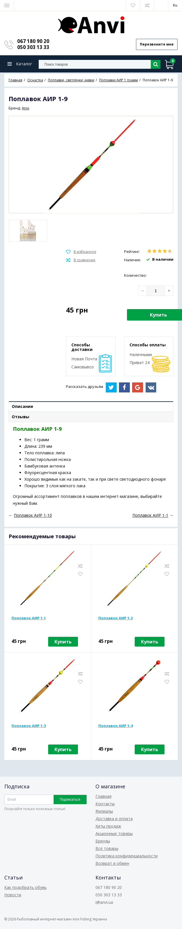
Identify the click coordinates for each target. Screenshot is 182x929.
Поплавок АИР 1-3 (28, 725)
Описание (22, 406)
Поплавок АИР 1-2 (115, 617)
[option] (28, 231)
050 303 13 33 (33, 47)
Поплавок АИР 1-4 (115, 725)
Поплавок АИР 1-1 (28, 617)
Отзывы (20, 416)
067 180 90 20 (33, 41)
